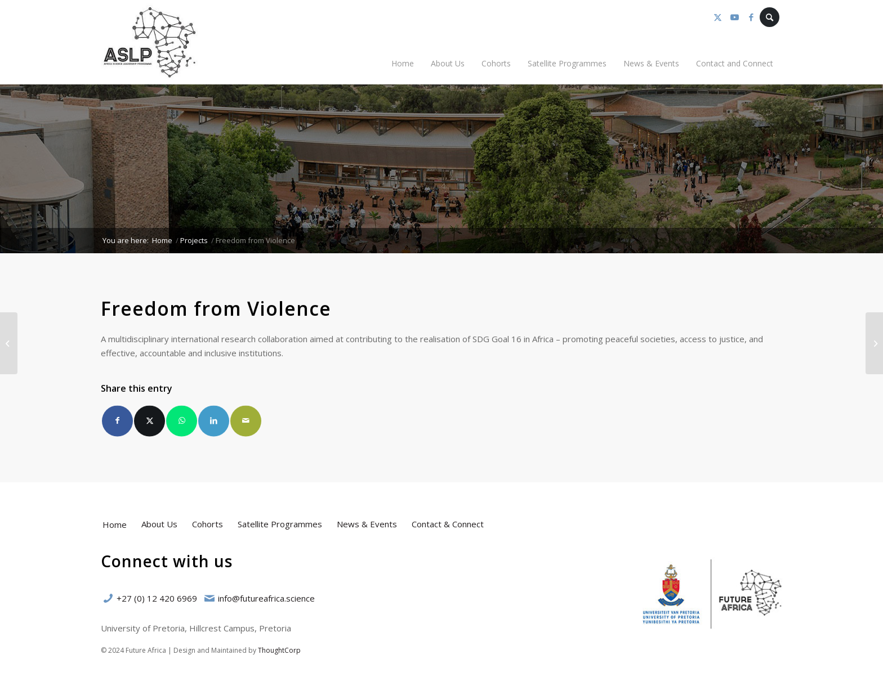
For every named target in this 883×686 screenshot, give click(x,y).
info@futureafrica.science (266, 598)
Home (114, 524)
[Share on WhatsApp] (181, 424)
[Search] (769, 17)
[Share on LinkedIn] (213, 424)
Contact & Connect (448, 524)
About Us (159, 524)
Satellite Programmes (280, 524)
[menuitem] (402, 63)
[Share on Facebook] (117, 424)
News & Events (367, 524)
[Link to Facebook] (751, 16)
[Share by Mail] (245, 424)
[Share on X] (149, 424)
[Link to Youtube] (734, 16)
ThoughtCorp (279, 650)
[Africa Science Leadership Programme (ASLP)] (149, 42)
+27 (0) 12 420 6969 (157, 598)
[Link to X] (717, 16)
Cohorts (207, 524)
